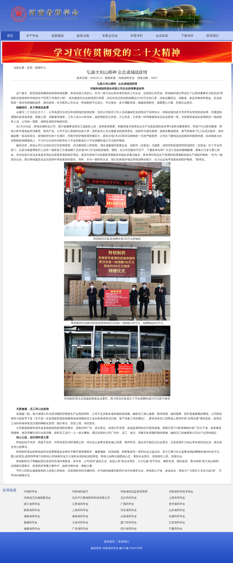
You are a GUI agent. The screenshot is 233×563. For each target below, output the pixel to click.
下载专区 (187, 35)
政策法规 (83, 35)
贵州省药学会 (177, 504)
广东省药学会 (80, 528)
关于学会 (32, 35)
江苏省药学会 (177, 522)
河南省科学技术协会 (181, 491)
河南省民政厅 (80, 491)
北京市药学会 (128, 497)
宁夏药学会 (175, 528)
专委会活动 (110, 35)
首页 (10, 35)
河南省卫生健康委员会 (37, 497)
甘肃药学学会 (177, 516)
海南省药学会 (80, 516)
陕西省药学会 (32, 510)
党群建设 (57, 35)
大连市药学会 (80, 522)
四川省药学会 (128, 528)
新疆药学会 (30, 522)
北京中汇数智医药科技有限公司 (91, 497)
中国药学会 (30, 491)
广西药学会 (127, 504)
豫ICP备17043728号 (130, 548)
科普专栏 (137, 35)
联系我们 (213, 35)
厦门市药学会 (128, 522)
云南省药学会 (128, 516)
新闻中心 (40, 67)
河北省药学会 (128, 510)
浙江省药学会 (32, 504)
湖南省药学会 (32, 516)
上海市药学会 (177, 497)
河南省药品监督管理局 (134, 491)
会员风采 (162, 35)
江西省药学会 (80, 504)
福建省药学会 (32, 528)
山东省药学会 (177, 510)
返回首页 (109, 541)
